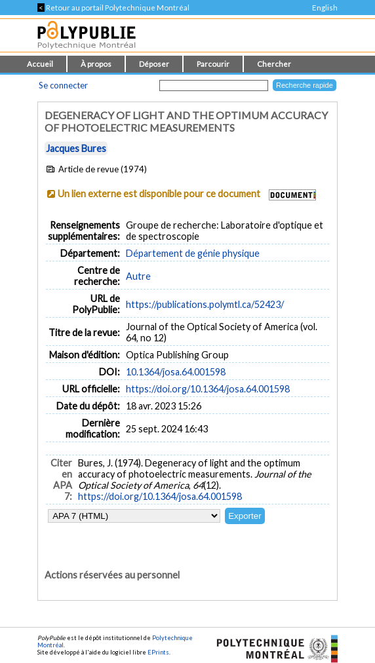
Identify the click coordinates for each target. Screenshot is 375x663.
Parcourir (213, 64)
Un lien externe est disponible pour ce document (159, 193)
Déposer (154, 64)
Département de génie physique (193, 253)
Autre (138, 276)
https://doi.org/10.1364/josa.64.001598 (208, 388)
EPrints (158, 652)
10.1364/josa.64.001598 (176, 371)
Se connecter (63, 85)
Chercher (274, 64)
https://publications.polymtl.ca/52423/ (205, 304)
